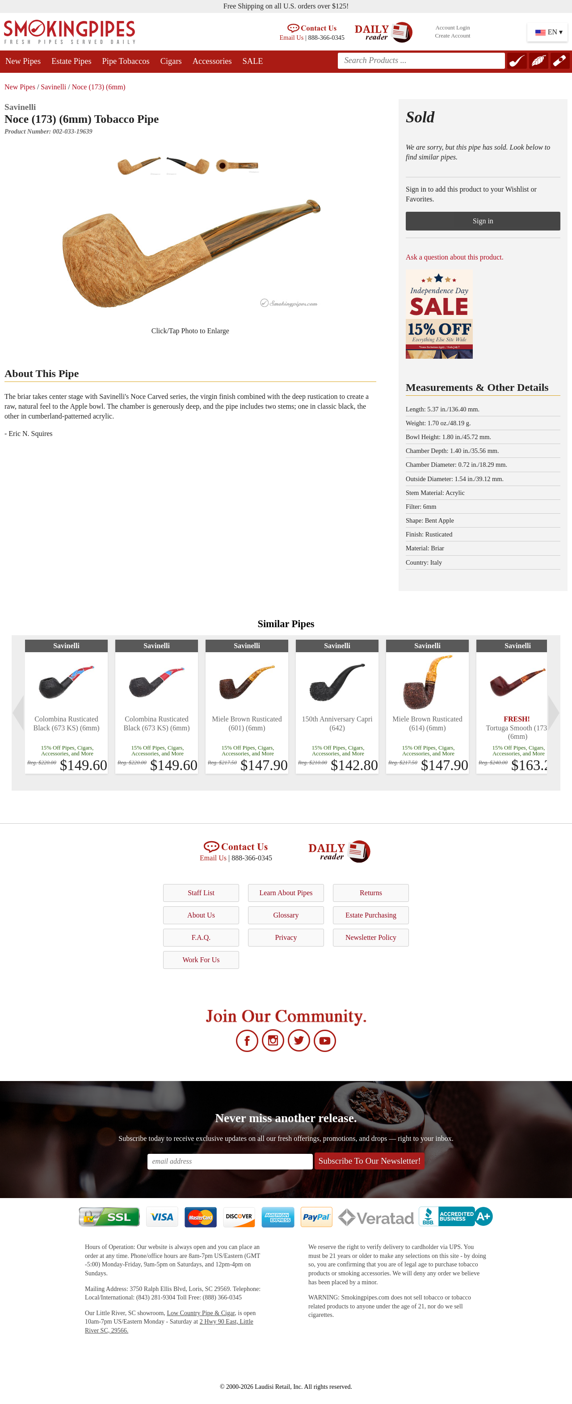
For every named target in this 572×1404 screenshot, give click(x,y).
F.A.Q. (201, 937)
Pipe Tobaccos (126, 61)
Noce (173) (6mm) (99, 87)
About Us (201, 915)
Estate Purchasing (370, 915)
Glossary (286, 915)
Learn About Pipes (285, 893)
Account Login (452, 28)
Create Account (452, 36)
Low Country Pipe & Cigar (201, 1313)
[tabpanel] (66, 707)
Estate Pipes (71, 61)
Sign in (483, 221)
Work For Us (200, 960)
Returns (371, 893)
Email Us (291, 37)
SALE (253, 61)
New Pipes (23, 61)
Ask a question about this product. (455, 257)
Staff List (201, 893)
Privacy (286, 937)
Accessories (212, 61)
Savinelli (53, 87)
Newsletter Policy (370, 937)
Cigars (171, 61)
